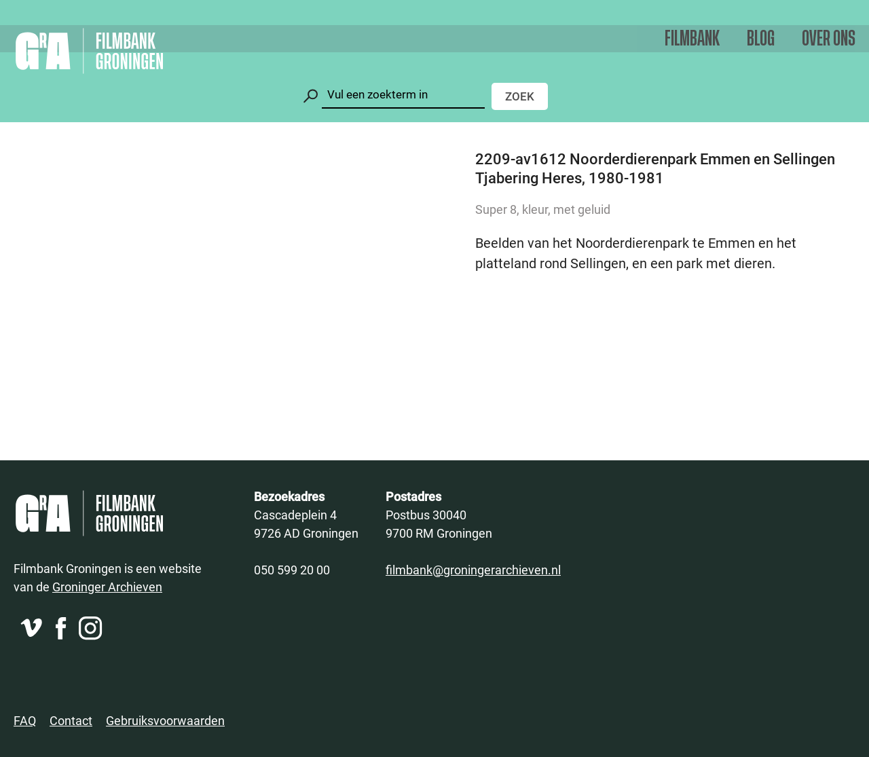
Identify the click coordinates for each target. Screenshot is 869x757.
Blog (761, 39)
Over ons (828, 39)
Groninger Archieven (107, 586)
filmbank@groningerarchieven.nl (473, 569)
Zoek (519, 96)
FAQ (25, 720)
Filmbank (692, 39)
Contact (71, 720)
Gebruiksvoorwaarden (165, 720)
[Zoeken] (403, 95)
